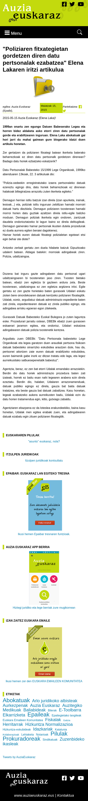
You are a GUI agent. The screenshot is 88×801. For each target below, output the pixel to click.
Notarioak (42, 734)
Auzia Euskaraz (45, 705)
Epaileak (38, 714)
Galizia (66, 720)
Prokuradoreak (21, 738)
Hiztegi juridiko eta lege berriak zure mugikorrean (44, 580)
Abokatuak (16, 700)
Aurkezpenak (15, 705)
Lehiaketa (27, 734)
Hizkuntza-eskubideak (17, 729)
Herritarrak (13, 724)
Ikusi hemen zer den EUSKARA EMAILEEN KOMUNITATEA (44, 654)
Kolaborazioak (11, 734)
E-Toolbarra (70, 709)
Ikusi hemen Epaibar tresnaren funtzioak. (44, 507)
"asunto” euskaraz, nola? (44, 441)
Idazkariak (43, 729)
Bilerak (52, 710)
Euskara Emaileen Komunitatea (23, 720)
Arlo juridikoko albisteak (54, 700)
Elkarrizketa (14, 714)
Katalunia (61, 729)
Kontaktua (65, 795)
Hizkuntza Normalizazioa (49, 724)
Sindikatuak (50, 739)
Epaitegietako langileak (66, 715)
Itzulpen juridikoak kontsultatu (44, 460)
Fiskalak (53, 719)
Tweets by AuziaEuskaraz (19, 757)
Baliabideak (34, 709)
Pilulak (58, 733)
